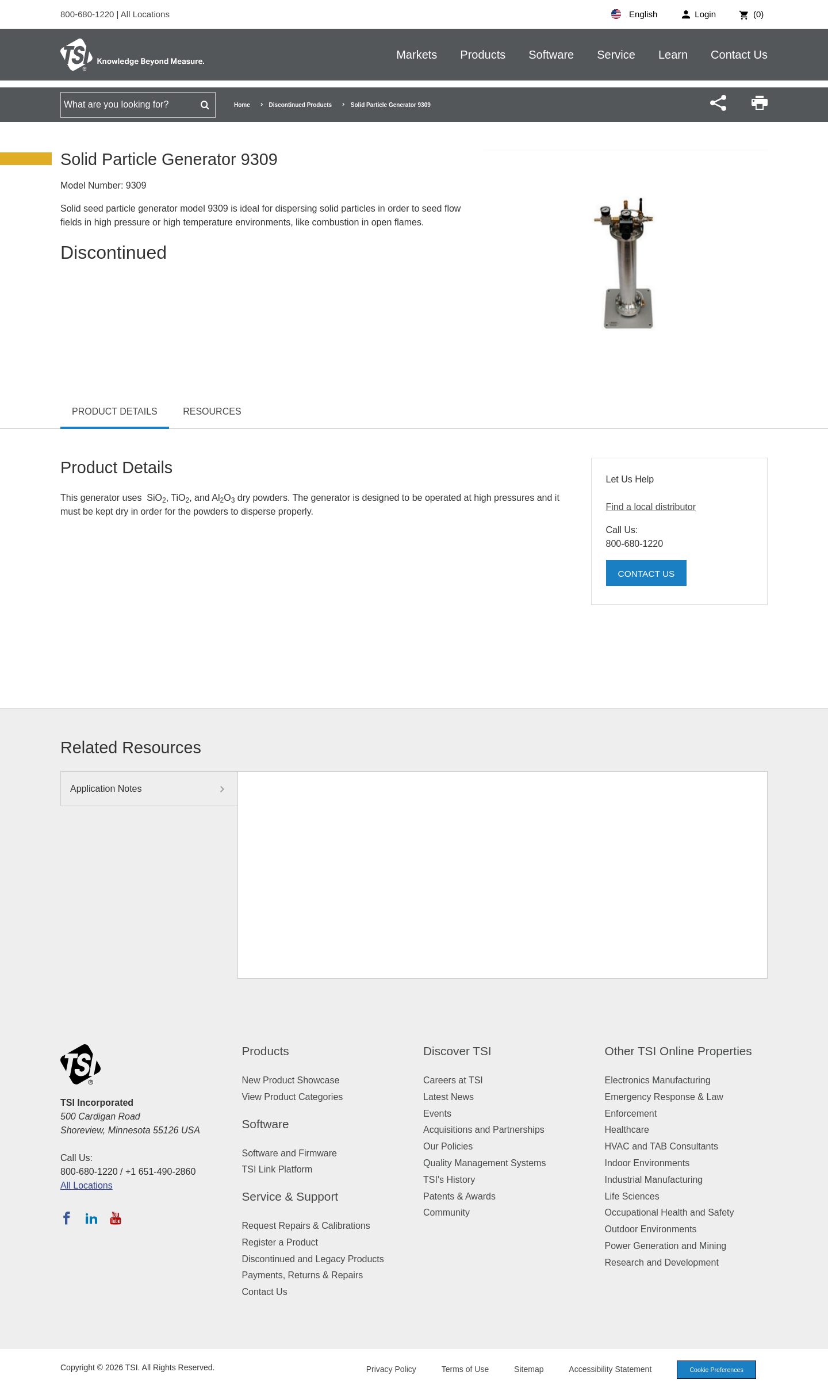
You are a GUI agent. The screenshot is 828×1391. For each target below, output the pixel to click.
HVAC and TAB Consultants (661, 1146)
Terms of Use (461, 1369)
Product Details (115, 411)
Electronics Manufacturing (658, 1080)
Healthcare (627, 1130)
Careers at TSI (453, 1080)
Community (446, 1212)
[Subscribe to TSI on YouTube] (115, 1218)
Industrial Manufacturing (654, 1180)
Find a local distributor (651, 507)
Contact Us (739, 54)
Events (437, 1113)
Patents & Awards (459, 1196)
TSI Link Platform (277, 1169)
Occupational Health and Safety (669, 1212)
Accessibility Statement (606, 1369)
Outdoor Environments (651, 1229)
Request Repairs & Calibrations (306, 1226)
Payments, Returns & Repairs (302, 1275)
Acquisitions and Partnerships (484, 1130)
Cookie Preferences (714, 1369)
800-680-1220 (88, 14)
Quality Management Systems (484, 1163)
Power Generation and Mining (666, 1246)
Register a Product (280, 1242)
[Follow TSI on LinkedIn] (91, 1218)
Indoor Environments (647, 1163)
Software (551, 54)
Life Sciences (632, 1196)
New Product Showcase (291, 1080)
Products (482, 54)
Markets (416, 54)
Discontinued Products (300, 105)
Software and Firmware (289, 1153)
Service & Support (290, 1196)
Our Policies (448, 1146)
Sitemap (524, 1369)
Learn (673, 54)
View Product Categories (292, 1097)
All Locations (145, 14)
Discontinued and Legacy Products (313, 1259)
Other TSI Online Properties (678, 1050)
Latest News (448, 1097)
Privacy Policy (387, 1369)
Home (242, 105)
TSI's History (449, 1180)
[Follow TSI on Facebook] (66, 1218)
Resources (212, 411)
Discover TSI (457, 1050)
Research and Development (662, 1262)
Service (616, 54)
